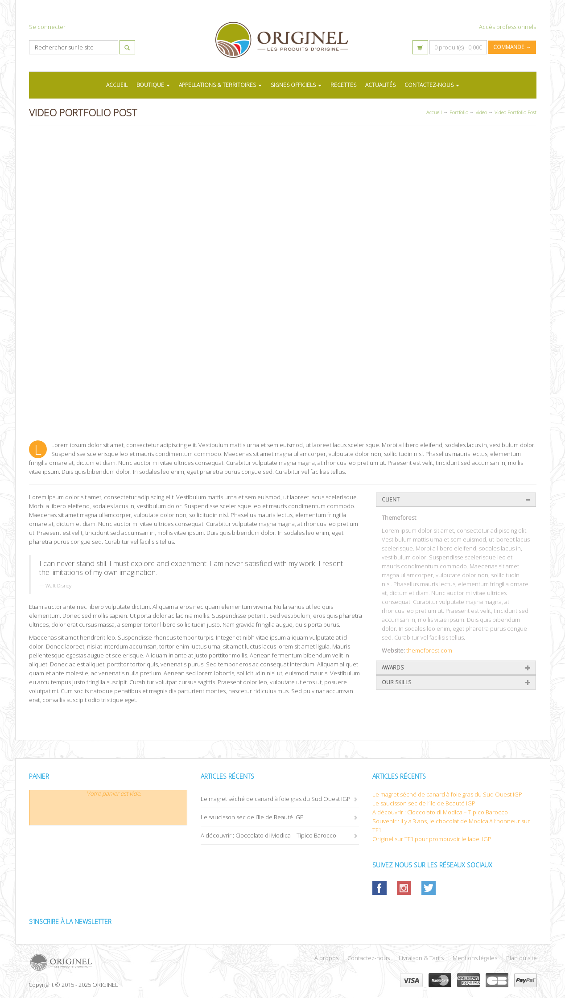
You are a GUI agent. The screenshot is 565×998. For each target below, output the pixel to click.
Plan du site (521, 958)
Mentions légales (475, 958)
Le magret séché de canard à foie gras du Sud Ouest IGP (276, 799)
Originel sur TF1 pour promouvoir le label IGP (431, 839)
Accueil (434, 112)
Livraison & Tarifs (421, 958)
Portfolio (459, 112)
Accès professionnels (507, 27)
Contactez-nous (368, 958)
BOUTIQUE (153, 85)
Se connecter (47, 27)
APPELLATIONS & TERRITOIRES (220, 85)
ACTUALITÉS (380, 85)
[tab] (456, 500)
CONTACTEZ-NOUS (431, 85)
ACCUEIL (117, 85)
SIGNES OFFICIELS (296, 85)
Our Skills (396, 682)
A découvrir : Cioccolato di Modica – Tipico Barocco (268, 835)
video (481, 112)
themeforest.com (429, 650)
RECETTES (343, 85)
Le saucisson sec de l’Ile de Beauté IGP (252, 817)
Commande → (512, 47)
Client (391, 499)
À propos (326, 958)
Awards (393, 667)
